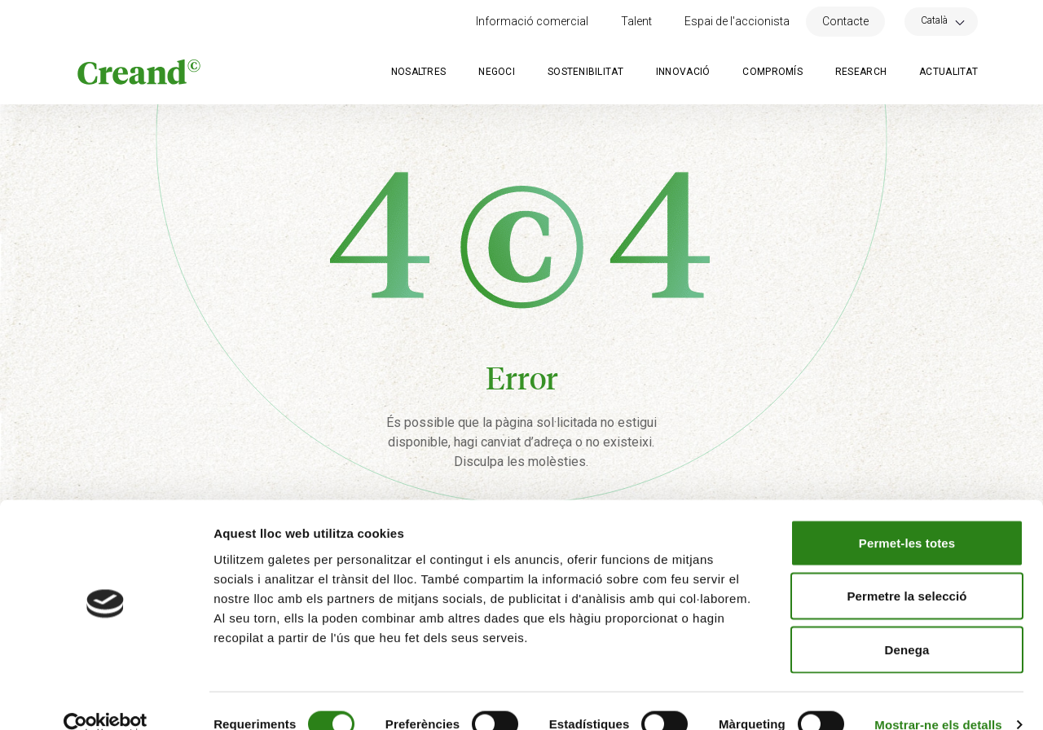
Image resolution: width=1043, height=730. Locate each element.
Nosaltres (419, 71)
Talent (636, 21)
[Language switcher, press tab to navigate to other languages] (941, 20)
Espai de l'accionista (737, 21)
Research (861, 71)
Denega (907, 623)
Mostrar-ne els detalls (937, 698)
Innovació (683, 71)
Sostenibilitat (585, 71)
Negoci (496, 71)
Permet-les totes (907, 516)
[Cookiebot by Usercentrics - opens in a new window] (105, 698)
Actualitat (948, 71)
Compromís (772, 71)
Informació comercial (532, 21)
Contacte (845, 21)
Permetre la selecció (906, 570)
